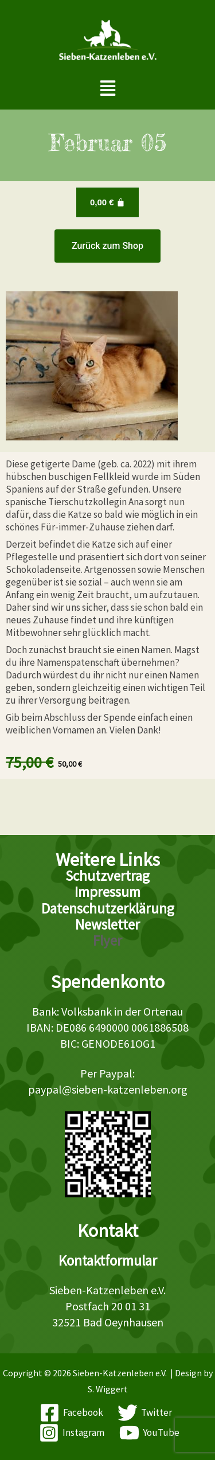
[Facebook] (71, 1413)
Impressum (107, 892)
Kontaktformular (107, 1260)
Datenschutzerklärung (107, 908)
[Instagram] (71, 1433)
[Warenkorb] (107, 202)
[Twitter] (145, 1413)
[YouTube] (149, 1433)
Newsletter (107, 924)
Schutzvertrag (107, 875)
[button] (107, 88)
